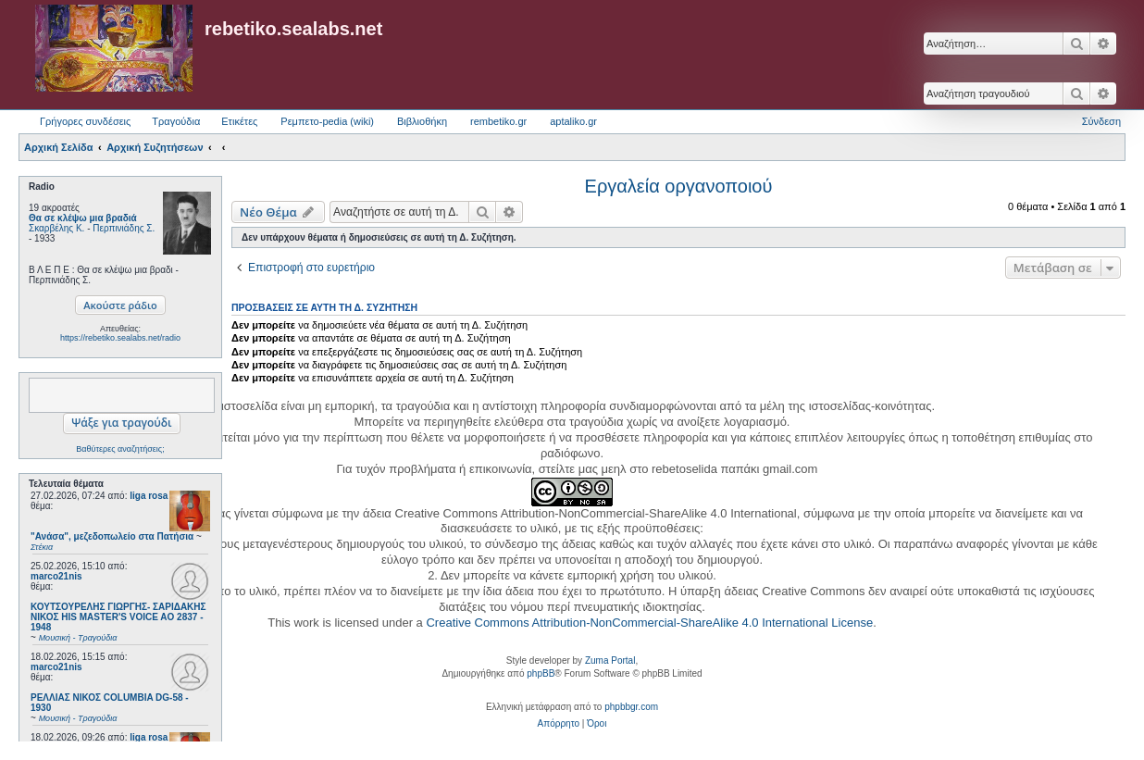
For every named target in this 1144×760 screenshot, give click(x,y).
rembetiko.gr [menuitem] (498, 121)
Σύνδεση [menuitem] (1101, 121)
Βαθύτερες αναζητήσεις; (120, 449)
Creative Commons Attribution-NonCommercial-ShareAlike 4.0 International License (649, 622)
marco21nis (56, 576)
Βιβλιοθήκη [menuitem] (422, 121)
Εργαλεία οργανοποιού (679, 186)
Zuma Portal (610, 660)
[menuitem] (558, 724)
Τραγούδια (176, 121)
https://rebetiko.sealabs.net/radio (120, 338)
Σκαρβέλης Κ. (56, 228)
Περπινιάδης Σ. (124, 228)
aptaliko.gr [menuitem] (573, 121)
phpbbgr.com (631, 707)
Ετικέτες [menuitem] (239, 121)
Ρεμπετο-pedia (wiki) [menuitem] (327, 121)
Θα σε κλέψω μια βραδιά (83, 218)
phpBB (540, 673)
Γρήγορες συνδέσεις (85, 121)
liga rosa (149, 496)
